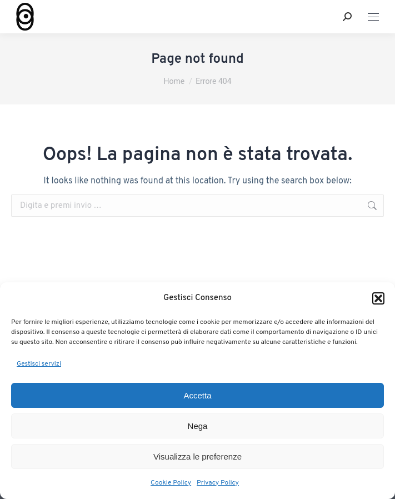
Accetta (197, 395)
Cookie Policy (171, 482)
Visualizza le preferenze (197, 456)
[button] (378, 298)
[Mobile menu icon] (373, 17)
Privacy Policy (218, 482)
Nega (198, 426)
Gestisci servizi (39, 364)
